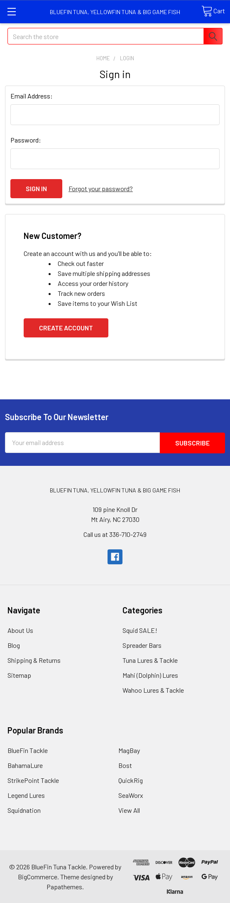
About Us (20, 629)
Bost (125, 764)
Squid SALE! (139, 629)
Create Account (66, 327)
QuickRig (130, 779)
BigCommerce (37, 876)
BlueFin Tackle (27, 749)
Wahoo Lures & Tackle (153, 689)
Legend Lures (26, 794)
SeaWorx (130, 794)
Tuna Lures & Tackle (150, 659)
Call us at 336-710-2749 (115, 533)
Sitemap (19, 674)
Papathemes (64, 886)
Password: (25, 140)
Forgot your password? (101, 188)
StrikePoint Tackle (33, 779)
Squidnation (24, 809)
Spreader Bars (141, 644)
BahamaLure (25, 764)
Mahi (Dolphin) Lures (150, 674)
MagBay (129, 749)
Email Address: (31, 96)
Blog (13, 644)
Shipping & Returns (34, 659)
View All (129, 809)
